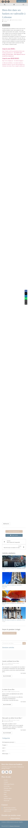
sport (3, 750)
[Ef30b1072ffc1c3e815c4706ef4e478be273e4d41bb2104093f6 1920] (14, 683)
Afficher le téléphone (15, 818)
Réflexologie (5, 753)
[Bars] (14, 655)
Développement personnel (8, 742)
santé (3, 748)
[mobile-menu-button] (23, 4)
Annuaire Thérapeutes (15, 826)
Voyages (4, 745)
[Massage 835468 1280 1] (14, 711)
